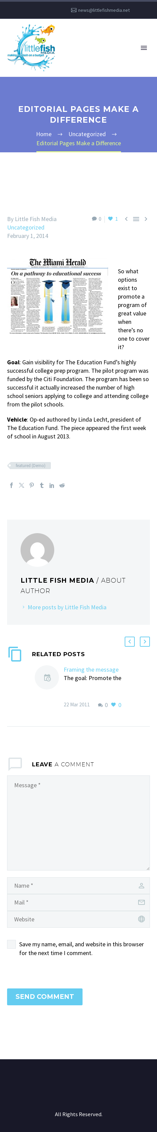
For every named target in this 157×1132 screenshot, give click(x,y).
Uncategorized (25, 227)
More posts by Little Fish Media (67, 607)
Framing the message (91, 669)
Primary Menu (144, 48)
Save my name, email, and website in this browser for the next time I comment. (81, 948)
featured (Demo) (30, 465)
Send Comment (44, 997)
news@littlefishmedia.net (104, 10)
